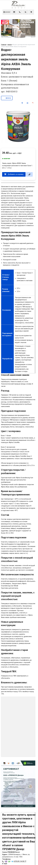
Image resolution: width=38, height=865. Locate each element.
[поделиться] (22, 103)
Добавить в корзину (15, 174)
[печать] (27, 103)
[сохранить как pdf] (32, 103)
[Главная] (18, 8)
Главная (3, 44)
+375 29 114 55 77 (19, 861)
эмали (9, 44)
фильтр (8, 98)
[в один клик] (29, 174)
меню (14, 12)
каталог (6, 12)
